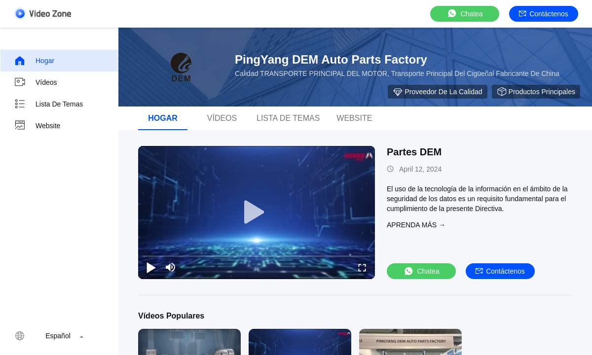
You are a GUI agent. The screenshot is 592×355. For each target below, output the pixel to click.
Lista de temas (48, 104)
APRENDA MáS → (416, 225)
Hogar (34, 61)
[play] (256, 212)
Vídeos (35, 82)
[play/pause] (151, 267)
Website (37, 126)
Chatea (464, 13)
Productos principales (536, 92)
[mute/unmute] (171, 267)
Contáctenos (543, 14)
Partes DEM (414, 151)
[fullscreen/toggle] (362, 267)
